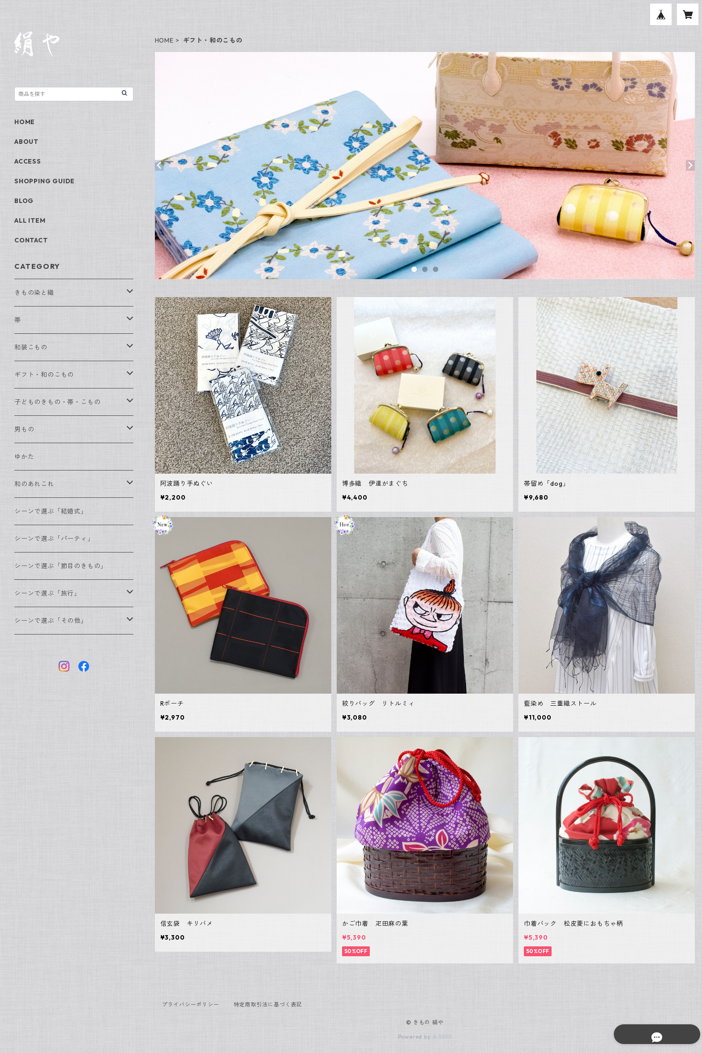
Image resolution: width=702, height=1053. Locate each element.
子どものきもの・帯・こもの (57, 402)
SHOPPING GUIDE (44, 181)
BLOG (24, 201)
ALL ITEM (29, 220)
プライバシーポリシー (190, 1004)
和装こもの (30, 347)
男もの (24, 429)
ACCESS (27, 161)
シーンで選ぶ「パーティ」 (54, 539)
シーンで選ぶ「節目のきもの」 (60, 566)
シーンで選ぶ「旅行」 (47, 593)
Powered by (425, 1036)
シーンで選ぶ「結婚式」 (50, 511)
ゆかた (24, 457)
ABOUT (26, 142)
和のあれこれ (34, 484)
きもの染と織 (34, 293)
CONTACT (31, 240)
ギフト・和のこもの (44, 375)
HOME (164, 40)
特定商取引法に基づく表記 (268, 1004)
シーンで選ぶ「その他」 (50, 621)
